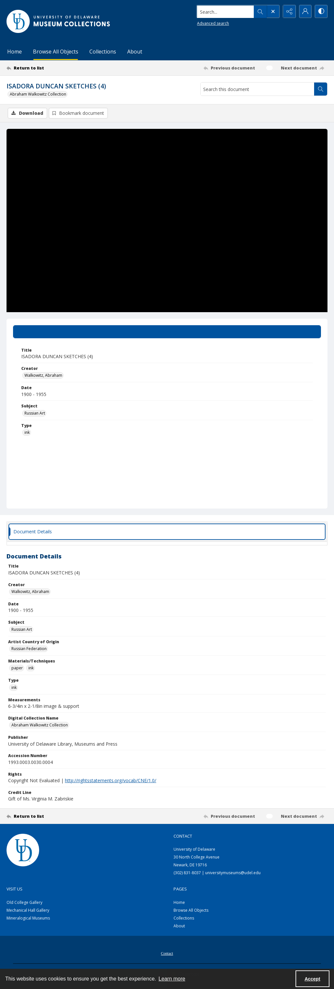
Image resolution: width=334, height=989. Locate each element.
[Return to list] (50, 67)
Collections (102, 51)
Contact (167, 953)
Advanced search (212, 23)
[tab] (167, 332)
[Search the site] (224, 11)
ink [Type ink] (27, 432)
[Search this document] (257, 89)
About (134, 51)
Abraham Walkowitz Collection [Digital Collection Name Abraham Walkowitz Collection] (39, 725)
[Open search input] (272, 11)
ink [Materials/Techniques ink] (31, 668)
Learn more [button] (172, 978)
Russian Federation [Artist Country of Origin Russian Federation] (29, 649)
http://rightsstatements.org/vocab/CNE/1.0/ (110, 781)
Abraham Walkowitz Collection (38, 94)
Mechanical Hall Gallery (28, 910)
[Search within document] (320, 89)
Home (14, 51)
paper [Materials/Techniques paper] (17, 668)
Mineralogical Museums (28, 918)
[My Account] (304, 11)
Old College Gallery (24, 902)
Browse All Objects (55, 51)
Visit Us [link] (15, 889)
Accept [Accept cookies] (312, 978)
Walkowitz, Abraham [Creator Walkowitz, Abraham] (43, 375)
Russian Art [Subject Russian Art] (34, 413)
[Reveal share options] (288, 11)
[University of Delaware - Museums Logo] (59, 21)
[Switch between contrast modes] (321, 11)
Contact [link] (183, 836)
